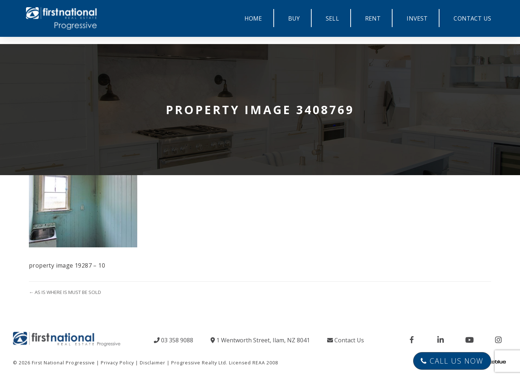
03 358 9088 (173, 340)
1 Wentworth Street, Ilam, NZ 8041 (260, 340)
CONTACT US (472, 18)
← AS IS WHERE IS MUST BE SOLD (65, 292)
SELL (332, 18)
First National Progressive (63, 363)
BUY (294, 18)
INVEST (417, 18)
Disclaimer (152, 363)
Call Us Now (452, 361)
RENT (373, 18)
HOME (253, 18)
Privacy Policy (117, 363)
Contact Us (345, 340)
